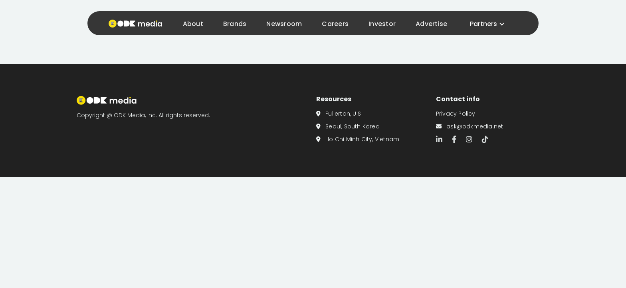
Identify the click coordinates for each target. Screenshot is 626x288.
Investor (382, 23)
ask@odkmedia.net (469, 126)
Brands (235, 23)
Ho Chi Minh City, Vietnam (357, 139)
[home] (133, 23)
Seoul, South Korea (348, 126)
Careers (335, 23)
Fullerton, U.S (338, 114)
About (193, 23)
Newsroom (284, 23)
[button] (487, 24)
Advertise (431, 23)
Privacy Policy (455, 114)
